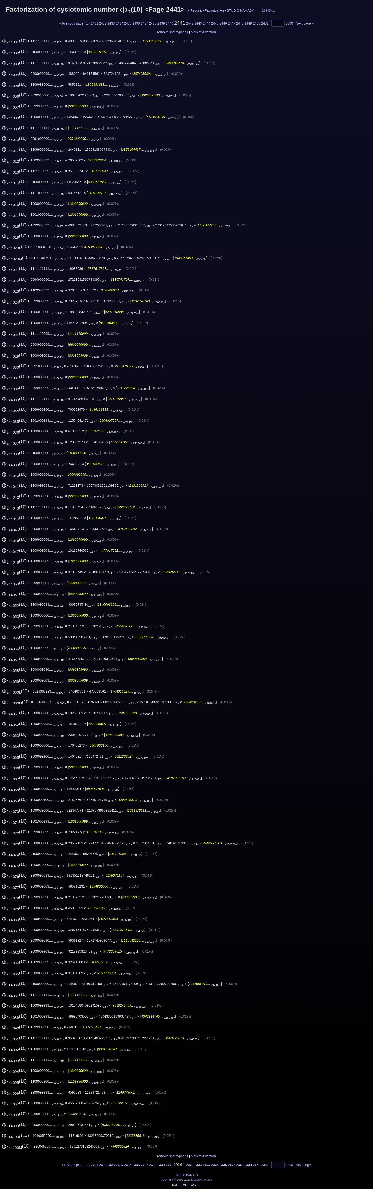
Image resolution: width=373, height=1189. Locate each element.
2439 (161, 23)
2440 (169, 23)
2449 (248, 23)
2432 (102, 23)
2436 (136, 23)
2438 (153, 23)
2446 (223, 23)
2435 (128, 23)
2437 (144, 23)
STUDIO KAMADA (240, 10)
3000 (289, 23)
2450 (256, 23)
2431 (94, 23)
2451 (265, 23)
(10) (14, 40)
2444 (206, 23)
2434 (119, 23)
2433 (111, 23)
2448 (240, 23)
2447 (231, 23)
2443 (198, 23)
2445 (215, 23)
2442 (189, 23)
